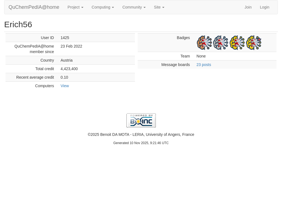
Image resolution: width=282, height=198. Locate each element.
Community (134, 7)
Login (264, 7)
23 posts (204, 64)
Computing (103, 7)
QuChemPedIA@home (34, 7)
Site (159, 7)
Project (75, 7)
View (65, 86)
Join (248, 7)
